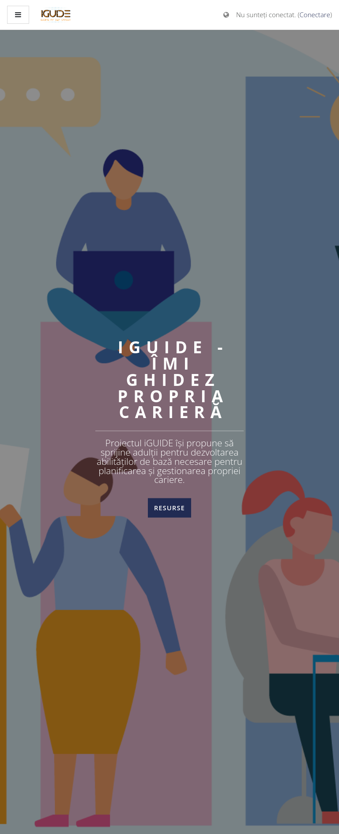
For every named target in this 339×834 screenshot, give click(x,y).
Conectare (315, 14)
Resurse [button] (169, 508)
